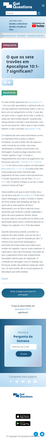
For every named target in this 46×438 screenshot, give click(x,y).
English (5, 278)
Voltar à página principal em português (23, 293)
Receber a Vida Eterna (18, 23)
